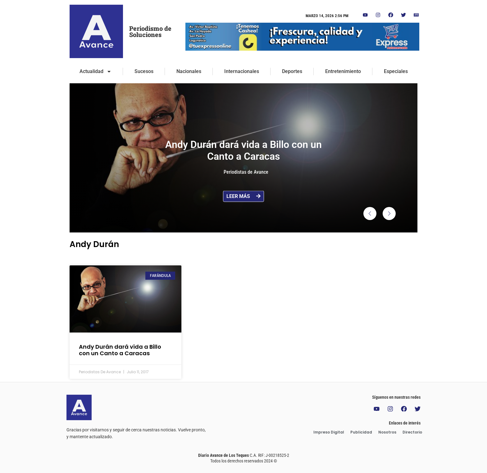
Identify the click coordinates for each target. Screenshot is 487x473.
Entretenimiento (343, 71)
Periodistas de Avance (246, 172)
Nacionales (188, 71)
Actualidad (96, 71)
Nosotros (387, 432)
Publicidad (361, 432)
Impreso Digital (328, 432)
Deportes (292, 71)
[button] (369, 213)
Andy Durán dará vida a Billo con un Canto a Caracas (120, 350)
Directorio (412, 432)
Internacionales (241, 71)
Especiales (396, 71)
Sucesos (143, 71)
